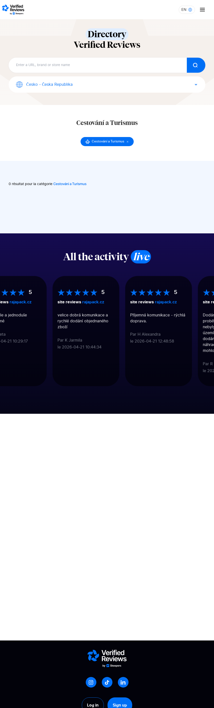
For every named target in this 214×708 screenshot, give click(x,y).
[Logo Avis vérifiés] (13, 9)
